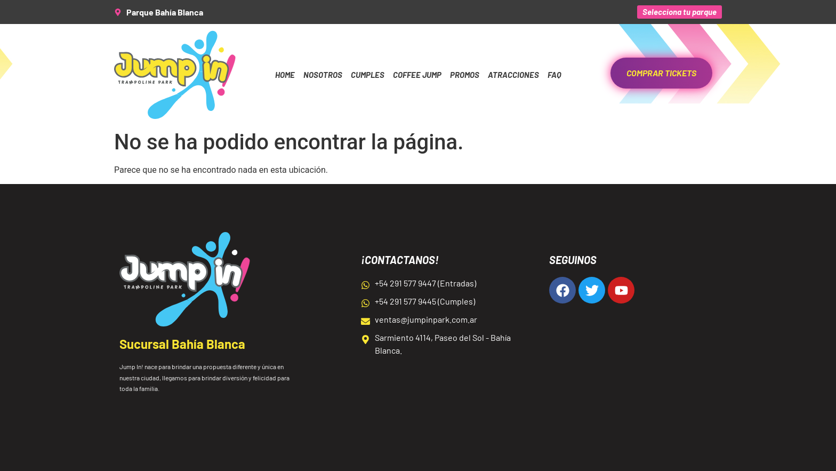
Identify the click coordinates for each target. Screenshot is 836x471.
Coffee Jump (417, 74)
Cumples (367, 74)
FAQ (554, 74)
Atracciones (513, 74)
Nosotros (322, 74)
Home (285, 74)
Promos (464, 74)
